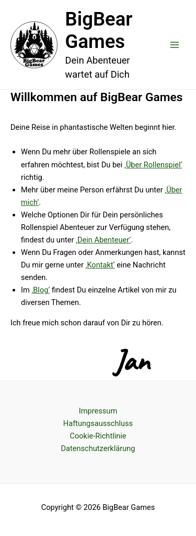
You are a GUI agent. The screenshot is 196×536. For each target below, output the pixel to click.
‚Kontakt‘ (100, 265)
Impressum (98, 411)
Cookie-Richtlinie (98, 436)
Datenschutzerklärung (98, 448)
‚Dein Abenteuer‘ (103, 240)
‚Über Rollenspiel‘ (153, 164)
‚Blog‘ (40, 290)
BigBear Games (99, 30)
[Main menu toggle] (175, 45)
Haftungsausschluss (98, 423)
